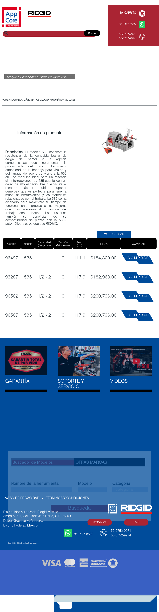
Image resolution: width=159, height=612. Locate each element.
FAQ (136, 522)
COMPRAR (138, 258)
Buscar (92, 33)
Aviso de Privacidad (22, 498)
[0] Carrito (128, 13)
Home (5, 100)
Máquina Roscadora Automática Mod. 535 (49, 100)
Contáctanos (99, 522)
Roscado (16, 100)
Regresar (114, 234)
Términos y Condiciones (67, 498)
